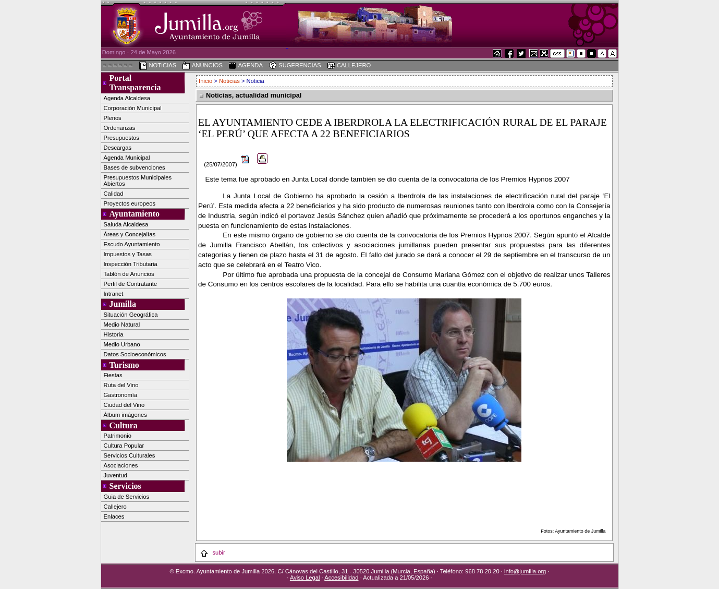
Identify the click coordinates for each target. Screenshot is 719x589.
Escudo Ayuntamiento (132, 244)
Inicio (206, 81)
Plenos (112, 118)
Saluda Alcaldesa (126, 224)
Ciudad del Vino (124, 405)
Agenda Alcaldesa (127, 98)
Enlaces (114, 516)
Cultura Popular (124, 445)
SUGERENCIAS (295, 66)
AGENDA (245, 66)
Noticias (229, 81)
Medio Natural (122, 324)
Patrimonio (117, 435)
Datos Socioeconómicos (135, 354)
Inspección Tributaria (130, 264)
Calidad (114, 193)
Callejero (115, 506)
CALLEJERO (349, 66)
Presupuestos (121, 138)
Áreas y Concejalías (130, 234)
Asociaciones (121, 465)
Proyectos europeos (130, 203)
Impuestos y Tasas (128, 254)
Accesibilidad (341, 577)
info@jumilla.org (525, 571)
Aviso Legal (305, 577)
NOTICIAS (157, 66)
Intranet (114, 294)
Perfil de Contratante (130, 284)
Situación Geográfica (131, 314)
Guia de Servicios (127, 497)
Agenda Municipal (127, 157)
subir (212, 552)
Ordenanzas (120, 128)
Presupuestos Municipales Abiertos (138, 180)
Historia (114, 334)
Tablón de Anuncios (129, 274)
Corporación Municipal (133, 108)
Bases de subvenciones (134, 167)
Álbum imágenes (125, 415)
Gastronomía (121, 395)
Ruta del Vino (121, 385)
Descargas (117, 148)
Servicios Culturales (129, 455)
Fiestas (113, 375)
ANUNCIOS (202, 66)
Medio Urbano (122, 344)
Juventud (115, 475)
